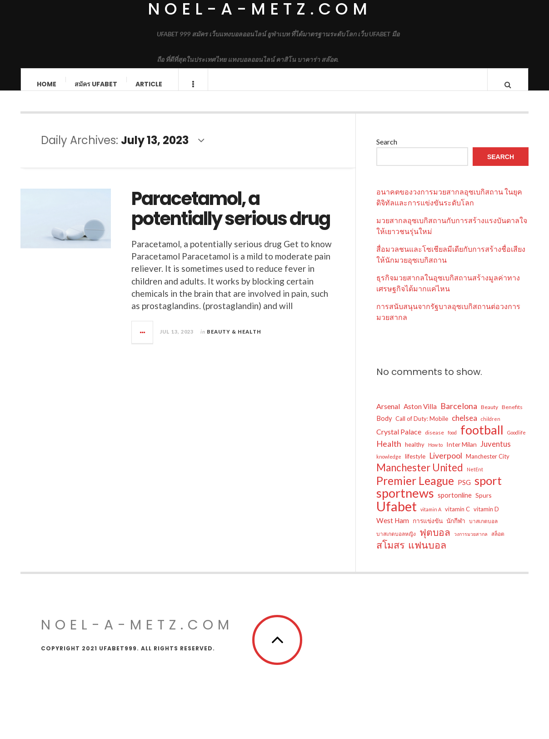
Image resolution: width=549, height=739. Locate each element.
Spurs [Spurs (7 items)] (483, 504)
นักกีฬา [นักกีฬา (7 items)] (455, 530)
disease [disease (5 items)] (434, 441)
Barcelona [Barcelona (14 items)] (458, 415)
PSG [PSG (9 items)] (464, 491)
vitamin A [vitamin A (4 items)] (430, 518)
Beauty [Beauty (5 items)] (489, 416)
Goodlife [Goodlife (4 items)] (516, 441)
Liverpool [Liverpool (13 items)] (445, 464)
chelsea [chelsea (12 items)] (464, 427)
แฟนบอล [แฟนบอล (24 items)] (427, 554)
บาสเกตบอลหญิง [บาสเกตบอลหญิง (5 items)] (396, 542)
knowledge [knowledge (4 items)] (388, 466)
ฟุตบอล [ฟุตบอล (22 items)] (434, 541)
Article (148, 84)
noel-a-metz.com (137, 634)
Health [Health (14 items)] (388, 453)
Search (386, 150)
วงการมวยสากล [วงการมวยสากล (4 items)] (471, 543)
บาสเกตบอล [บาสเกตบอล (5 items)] (483, 530)
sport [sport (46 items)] (488, 489)
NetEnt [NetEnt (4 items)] (475, 478)
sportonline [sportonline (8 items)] (455, 504)
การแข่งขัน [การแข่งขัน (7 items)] (428, 530)
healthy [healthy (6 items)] (414, 453)
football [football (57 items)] (482, 439)
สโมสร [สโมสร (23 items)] (390, 554)
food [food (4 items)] (452, 441)
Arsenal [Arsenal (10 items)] (388, 415)
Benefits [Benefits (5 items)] (512, 416)
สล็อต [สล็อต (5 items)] (497, 542)
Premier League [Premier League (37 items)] (415, 489)
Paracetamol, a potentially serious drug (230, 217)
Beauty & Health (234, 341)
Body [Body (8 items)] (384, 427)
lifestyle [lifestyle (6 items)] (415, 465)
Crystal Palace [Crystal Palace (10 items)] (398, 440)
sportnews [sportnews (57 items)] (405, 502)
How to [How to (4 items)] (435, 454)
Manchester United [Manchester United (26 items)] (419, 476)
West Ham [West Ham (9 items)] (392, 529)
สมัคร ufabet (96, 84)
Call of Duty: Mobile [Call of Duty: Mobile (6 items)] (421, 427)
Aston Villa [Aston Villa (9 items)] (420, 415)
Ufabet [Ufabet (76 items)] (396, 515)
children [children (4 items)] (490, 428)
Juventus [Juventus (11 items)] (495, 453)
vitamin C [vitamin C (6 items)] (457, 518)
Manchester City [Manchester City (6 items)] (487, 465)
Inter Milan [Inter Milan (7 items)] (461, 453)
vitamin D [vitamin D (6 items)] (486, 518)
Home (46, 84)
